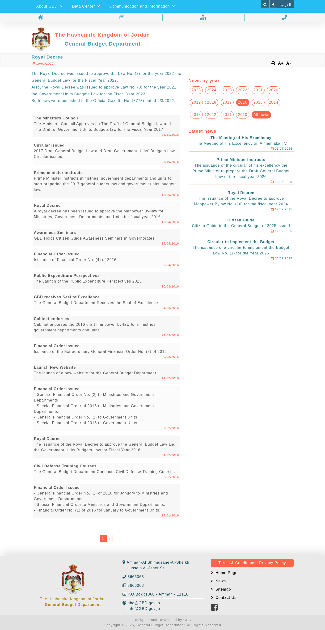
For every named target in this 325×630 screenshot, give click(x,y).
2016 (242, 102)
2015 (258, 102)
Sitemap (222, 589)
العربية (285, 4)
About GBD (49, 6)
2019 (196, 102)
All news (261, 115)
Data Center (86, 6)
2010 (242, 115)
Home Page (226, 573)
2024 (211, 90)
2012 (211, 115)
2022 (242, 90)
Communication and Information (142, 6)
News (220, 581)
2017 (227, 102)
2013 (196, 115)
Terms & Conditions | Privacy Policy (252, 563)
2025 (196, 90)
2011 (227, 115)
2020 (273, 90)
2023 (227, 90)
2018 (211, 102)
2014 (273, 102)
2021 (258, 90)
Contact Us (225, 598)
